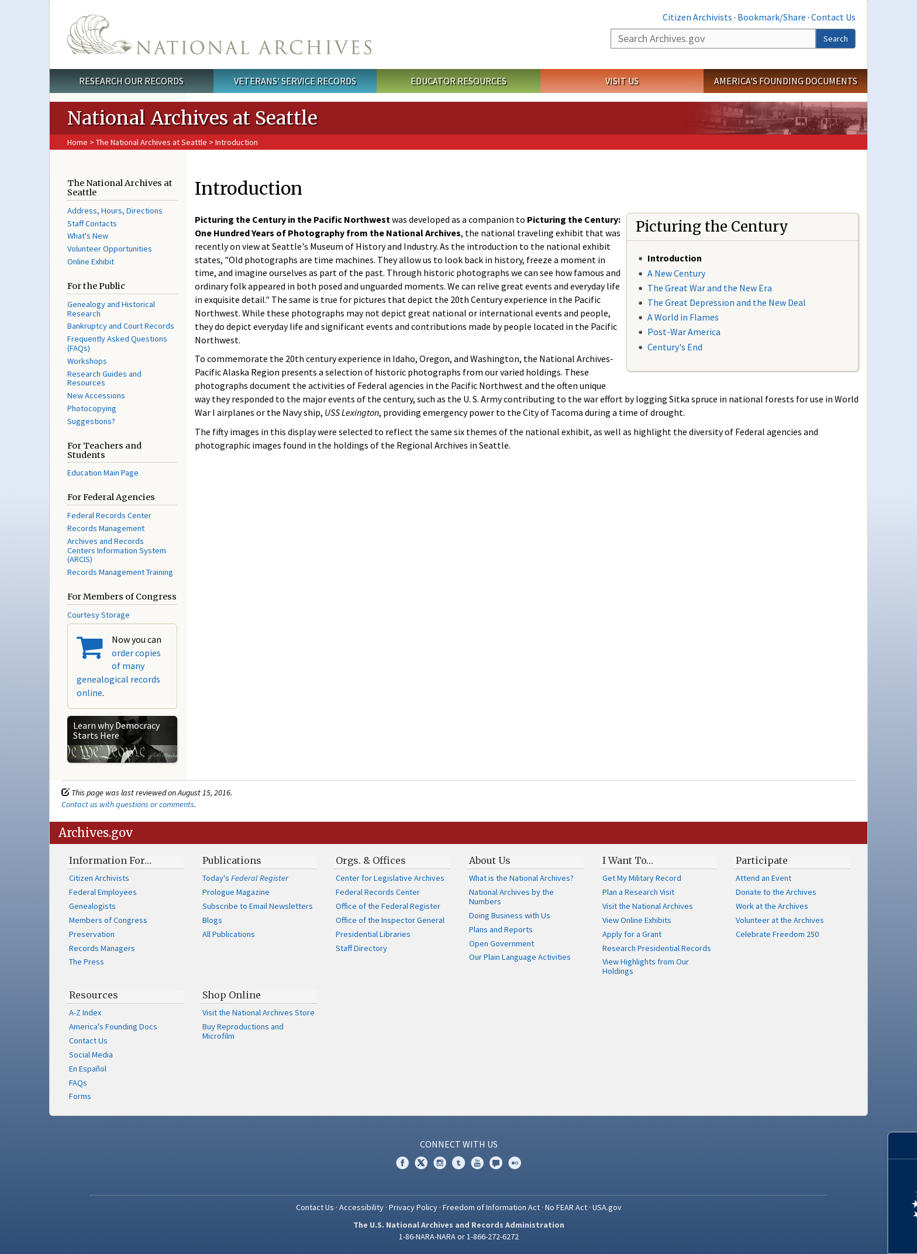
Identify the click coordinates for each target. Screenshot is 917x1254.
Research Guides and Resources (104, 378)
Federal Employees (103, 892)
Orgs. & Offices (371, 860)
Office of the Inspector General (390, 920)
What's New (87, 235)
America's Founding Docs (113, 1026)
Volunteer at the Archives (780, 920)
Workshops (87, 361)
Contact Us (833, 17)
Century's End (674, 347)
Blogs (212, 920)
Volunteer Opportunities (109, 248)
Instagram (440, 1163)
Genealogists (92, 906)
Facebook (402, 1163)
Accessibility (361, 1207)
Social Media (91, 1054)
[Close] (903, 1145)
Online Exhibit (90, 261)
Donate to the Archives (776, 892)
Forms (80, 1096)
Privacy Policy (413, 1207)
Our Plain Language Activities (520, 957)
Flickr (515, 1163)
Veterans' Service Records (295, 81)
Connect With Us (459, 1144)
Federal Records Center (109, 515)
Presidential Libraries (373, 934)
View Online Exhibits (636, 920)
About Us (490, 860)
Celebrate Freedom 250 (777, 934)
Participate (762, 860)
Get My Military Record (641, 878)
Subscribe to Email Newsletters (257, 906)
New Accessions (96, 395)
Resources (93, 995)
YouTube (477, 1163)
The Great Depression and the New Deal (726, 302)
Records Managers (102, 948)
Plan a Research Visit (638, 892)
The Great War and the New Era (709, 288)
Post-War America (683, 331)
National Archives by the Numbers (511, 897)
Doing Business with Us (509, 915)
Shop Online (231, 995)
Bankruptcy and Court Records (120, 326)
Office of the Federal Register (388, 906)
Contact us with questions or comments (127, 804)
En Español (87, 1068)
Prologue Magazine (236, 892)
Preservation (92, 934)
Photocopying (91, 408)
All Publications (228, 934)
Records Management (105, 528)
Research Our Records (131, 81)
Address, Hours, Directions (115, 210)
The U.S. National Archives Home (219, 34)
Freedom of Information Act (491, 1207)
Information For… (110, 860)
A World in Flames (683, 317)
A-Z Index (85, 1012)
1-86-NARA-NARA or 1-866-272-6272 (459, 1236)
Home (77, 142)
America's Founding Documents (785, 81)
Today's (245, 878)
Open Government (501, 943)
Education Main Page (103, 472)
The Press (86, 961)
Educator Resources (458, 81)
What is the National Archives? (521, 878)
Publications (231, 860)
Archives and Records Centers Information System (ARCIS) (116, 550)
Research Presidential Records (656, 948)
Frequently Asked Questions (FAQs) (117, 343)
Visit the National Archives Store (258, 1012)
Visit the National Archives (647, 906)
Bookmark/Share (771, 17)
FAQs (78, 1082)
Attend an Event (763, 878)
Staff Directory (361, 948)
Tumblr (458, 1163)
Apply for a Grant (631, 934)
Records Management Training (120, 572)
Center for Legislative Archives (390, 878)
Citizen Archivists (697, 17)
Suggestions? (91, 421)
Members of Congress (108, 920)
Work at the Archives (772, 906)
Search (835, 38)
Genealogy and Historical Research (111, 309)
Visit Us (622, 81)
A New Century (676, 273)
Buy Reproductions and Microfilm (243, 1031)
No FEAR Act (566, 1207)
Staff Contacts (92, 223)
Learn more (813, 1233)
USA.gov (607, 1207)
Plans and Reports (501, 929)
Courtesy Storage (98, 614)
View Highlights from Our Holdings (645, 966)
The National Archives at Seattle (151, 142)
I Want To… (627, 860)
